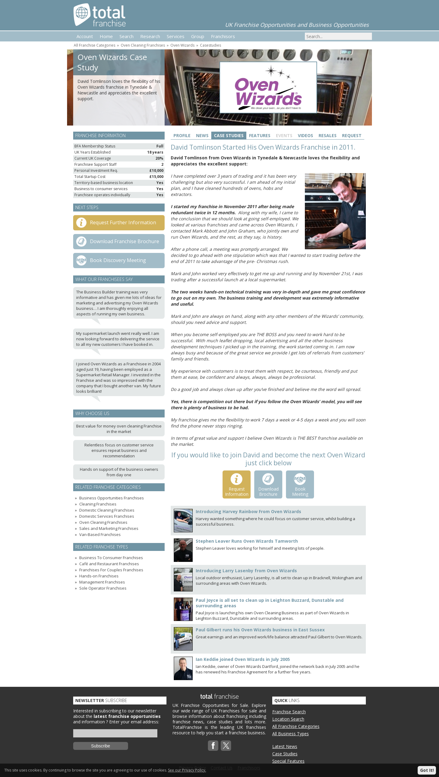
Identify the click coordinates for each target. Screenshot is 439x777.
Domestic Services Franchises (106, 516)
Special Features (288, 761)
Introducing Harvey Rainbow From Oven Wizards (248, 511)
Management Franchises (102, 582)
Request (352, 135)
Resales (328, 135)
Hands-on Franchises (99, 576)
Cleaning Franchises (97, 504)
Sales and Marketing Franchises (108, 528)
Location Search (288, 719)
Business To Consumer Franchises (111, 557)
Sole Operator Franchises (103, 588)
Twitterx (226, 745)
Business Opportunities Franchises (111, 498)
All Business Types (290, 733)
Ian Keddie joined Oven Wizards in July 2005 (243, 659)
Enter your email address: (134, 722)
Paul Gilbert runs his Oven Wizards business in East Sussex (260, 630)
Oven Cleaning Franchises (143, 45)
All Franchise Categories (94, 45)
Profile (182, 135)
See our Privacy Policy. (187, 770)
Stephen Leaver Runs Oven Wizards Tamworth (247, 541)
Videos (305, 135)
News (202, 135)
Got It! (427, 770)
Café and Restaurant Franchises (109, 563)
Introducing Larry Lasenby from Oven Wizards (246, 570)
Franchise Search (289, 712)
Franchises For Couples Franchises (111, 570)
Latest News (284, 746)
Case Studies (229, 135)
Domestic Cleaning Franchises (106, 510)
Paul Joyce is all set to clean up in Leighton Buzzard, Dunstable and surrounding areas (270, 602)
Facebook (213, 745)
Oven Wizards (182, 45)
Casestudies (210, 45)
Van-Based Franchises (100, 534)
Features (259, 135)
